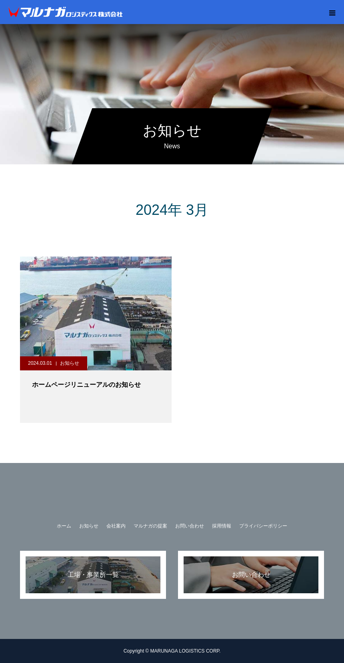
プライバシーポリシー (263, 526)
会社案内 (116, 526)
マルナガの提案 (150, 526)
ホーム (64, 526)
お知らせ (69, 363)
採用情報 (221, 526)
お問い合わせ (189, 526)
